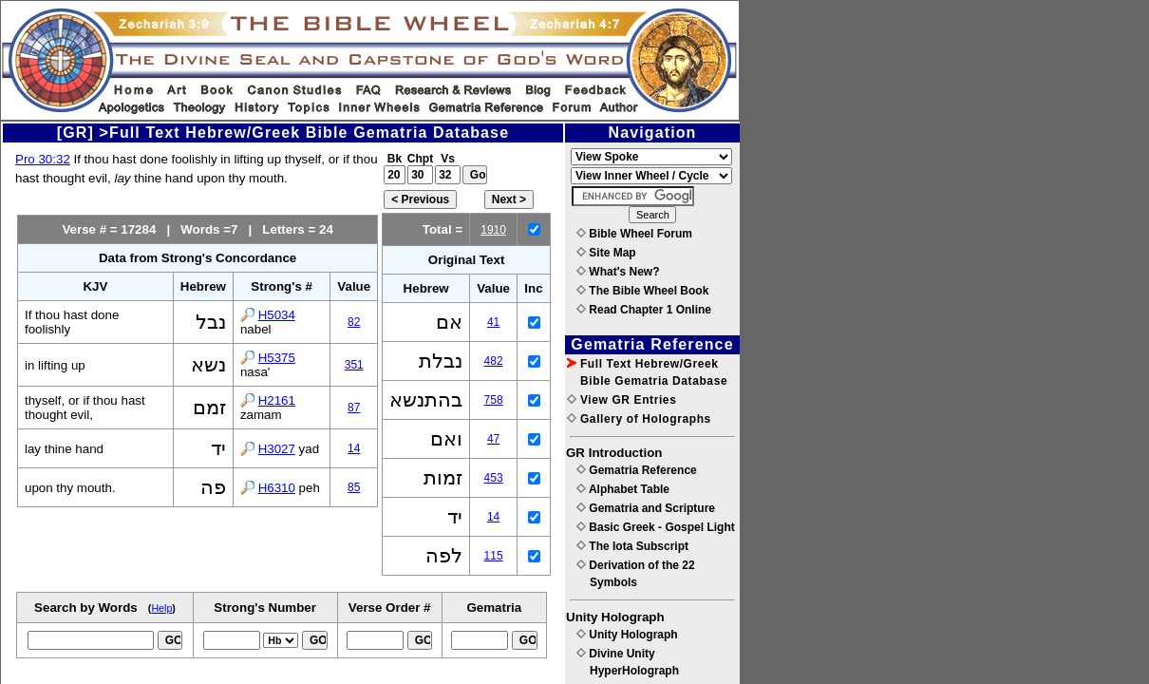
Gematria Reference (636, 470)
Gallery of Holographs (639, 419)
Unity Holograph (627, 634)
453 (493, 477)
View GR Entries (621, 400)
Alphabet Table (622, 489)
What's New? (618, 271)
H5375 (276, 358)
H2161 (276, 400)
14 (354, 448)
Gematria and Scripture (645, 508)
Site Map (606, 252)
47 (493, 439)
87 (354, 407)
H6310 (276, 488)
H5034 (276, 315)
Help (161, 608)
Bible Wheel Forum (634, 233)
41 (493, 322)
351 (354, 364)
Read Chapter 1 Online (643, 309)
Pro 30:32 (42, 159)
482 (493, 361)
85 (354, 487)
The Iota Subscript (632, 546)
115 (493, 555)
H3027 (276, 449)
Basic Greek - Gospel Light (655, 527)
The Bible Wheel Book (642, 290)
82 (354, 322)
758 (493, 400)
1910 (493, 230)
